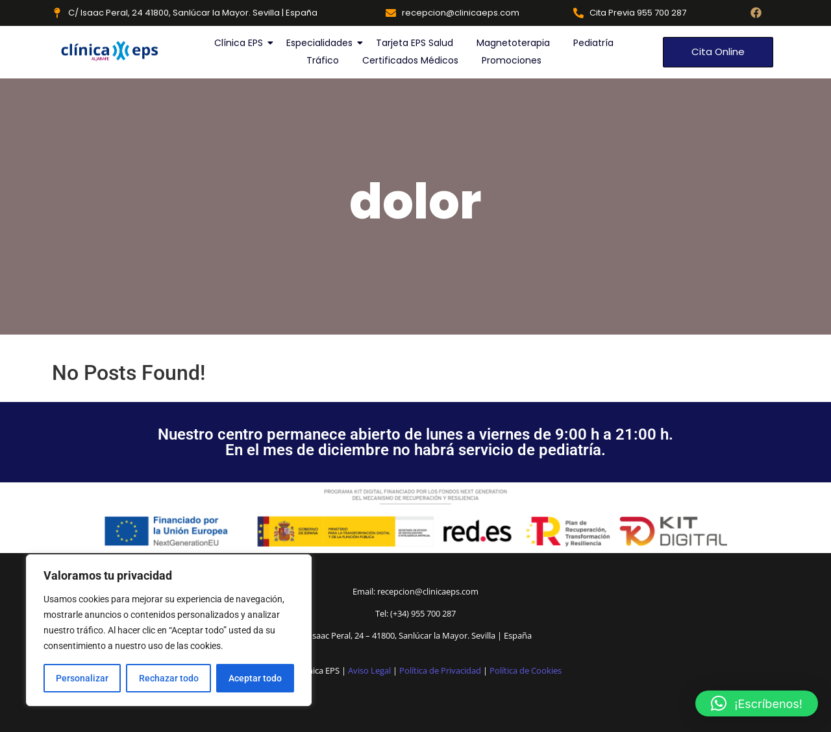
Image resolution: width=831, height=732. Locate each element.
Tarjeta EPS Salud (414, 42)
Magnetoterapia (513, 42)
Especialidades (320, 42)
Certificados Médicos (410, 60)
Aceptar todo (255, 678)
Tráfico (322, 60)
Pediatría (593, 42)
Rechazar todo (168, 678)
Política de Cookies (526, 670)
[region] (169, 630)
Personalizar (82, 678)
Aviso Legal (369, 670)
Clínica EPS (239, 42)
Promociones (511, 60)
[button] (756, 703)
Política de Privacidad (440, 670)
